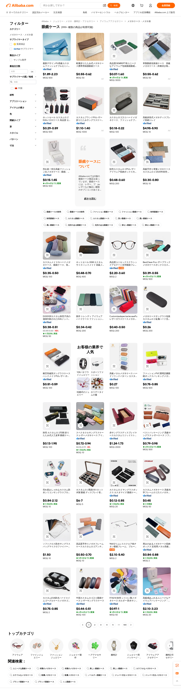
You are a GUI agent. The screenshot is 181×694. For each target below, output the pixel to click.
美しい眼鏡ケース (95, 668)
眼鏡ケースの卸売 (52, 212)
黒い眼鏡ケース (144, 218)
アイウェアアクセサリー (111, 21)
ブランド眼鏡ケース (19, 682)
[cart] (142, 6)
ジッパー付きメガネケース (124, 675)
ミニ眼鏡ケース (68, 682)
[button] (104, 5)
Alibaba (45, 21)
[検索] (114, 5)
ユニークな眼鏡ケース (20, 668)
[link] (177, 665)
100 (125, 625)
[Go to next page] (131, 625)
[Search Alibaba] (71, 5)
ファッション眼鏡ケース (101, 212)
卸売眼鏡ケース (155, 212)
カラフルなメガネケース (144, 668)
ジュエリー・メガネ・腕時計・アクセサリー (74, 21)
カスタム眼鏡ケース (74, 218)
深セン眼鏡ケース (127, 225)
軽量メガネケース (47, 675)
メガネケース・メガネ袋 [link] (139, 21)
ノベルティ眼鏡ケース (95, 675)
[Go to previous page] (82, 625)
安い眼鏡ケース (123, 218)
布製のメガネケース (46, 668)
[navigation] (23, 323)
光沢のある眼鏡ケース (75, 225)
